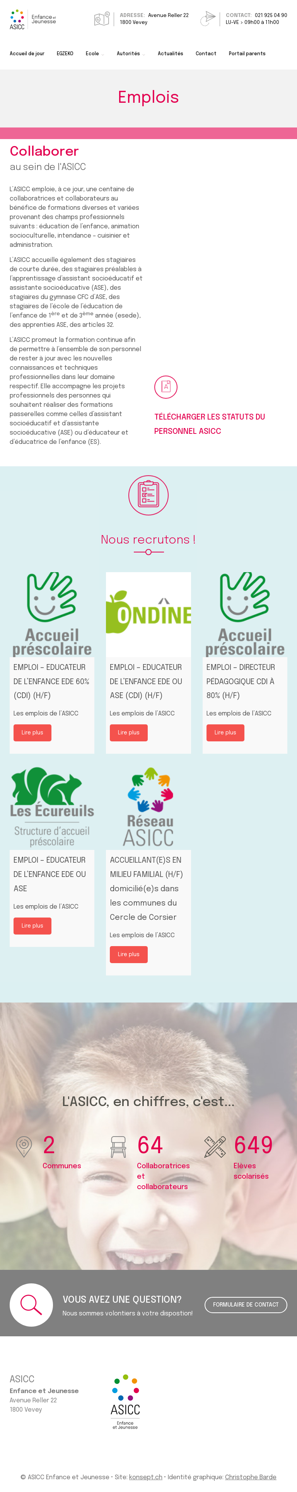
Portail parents (247, 54)
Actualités (170, 54)
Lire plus (32, 733)
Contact (206, 54)
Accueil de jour (27, 54)
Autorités (128, 54)
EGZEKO (65, 54)
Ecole (92, 54)
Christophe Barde (251, 1477)
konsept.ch (145, 1477)
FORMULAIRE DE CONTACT (246, 1305)
